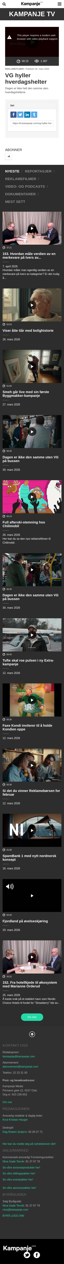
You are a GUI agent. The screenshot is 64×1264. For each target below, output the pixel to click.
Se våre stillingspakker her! (19, 1173)
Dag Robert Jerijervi (15, 1131)
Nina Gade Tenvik (13, 1161)
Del (12, 105)
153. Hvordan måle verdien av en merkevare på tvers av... (29, 255)
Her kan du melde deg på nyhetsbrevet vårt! (29, 1143)
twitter (27, 1255)
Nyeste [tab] (12, 171)
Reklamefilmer (14, 69)
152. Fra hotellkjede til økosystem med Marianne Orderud (30, 984)
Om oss (7, 1102)
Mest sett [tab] (15, 202)
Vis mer (32, 1017)
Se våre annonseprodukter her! (21, 1167)
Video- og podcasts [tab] (25, 186)
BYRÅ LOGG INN (13, 1215)
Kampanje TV (32, 14)
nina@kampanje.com (15, 1209)
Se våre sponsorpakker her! (19, 1187)
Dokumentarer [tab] (20, 194)
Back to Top (32, 1034)
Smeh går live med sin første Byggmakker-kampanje (26, 393)
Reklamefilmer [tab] (20, 179)
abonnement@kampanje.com (20, 1066)
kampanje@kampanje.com (19, 1056)
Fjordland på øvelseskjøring (25, 921)
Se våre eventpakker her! (18, 1179)
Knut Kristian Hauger (15, 1119)
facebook (36, 1255)
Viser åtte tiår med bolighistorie (28, 330)
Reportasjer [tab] (38, 171)
